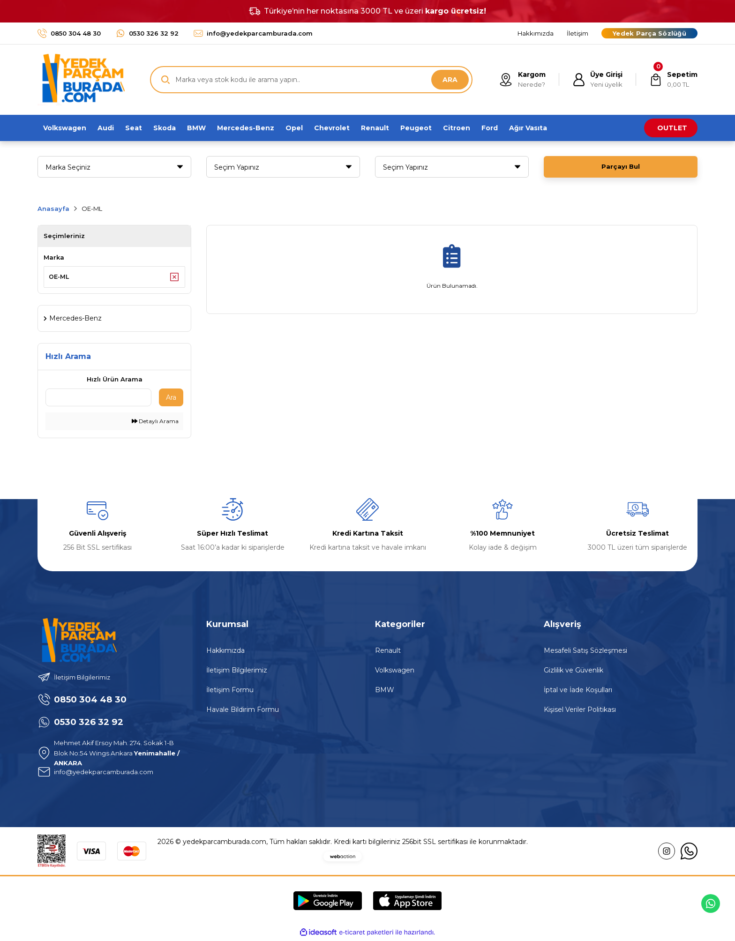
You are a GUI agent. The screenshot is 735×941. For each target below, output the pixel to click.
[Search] (311, 79)
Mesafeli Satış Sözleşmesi (585, 652)
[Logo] (81, 79)
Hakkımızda (225, 652)
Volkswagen (394, 672)
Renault (388, 652)
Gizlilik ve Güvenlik (573, 672)
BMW (384, 691)
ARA (450, 79)
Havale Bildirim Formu (242, 711)
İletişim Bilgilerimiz (236, 672)
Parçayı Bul (620, 167)
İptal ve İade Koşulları (578, 691)
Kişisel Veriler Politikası (580, 711)
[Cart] (673, 79)
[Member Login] (596, 79)
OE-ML (92, 208)
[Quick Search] (98, 399)
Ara (171, 399)
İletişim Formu (230, 691)
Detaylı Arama (155, 422)
